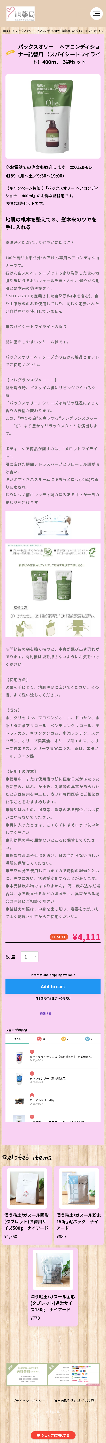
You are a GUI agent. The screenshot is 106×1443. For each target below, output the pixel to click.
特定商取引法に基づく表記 (74, 1401)
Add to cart (53, 986)
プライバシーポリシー (28, 1401)
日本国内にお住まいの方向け (53, 998)
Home (6, 30)
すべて (17, 1038)
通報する (46, 1013)
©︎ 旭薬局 (53, 1411)
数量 (11, 956)
